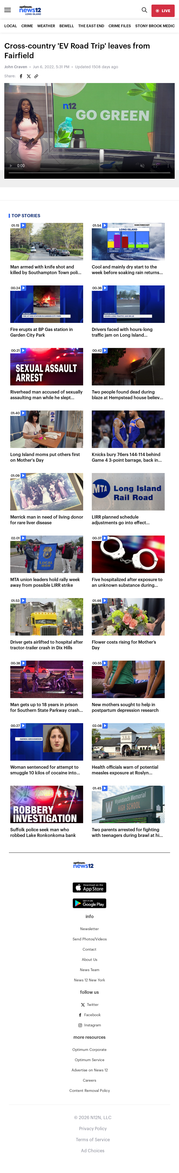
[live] (163, 11)
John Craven (15, 67)
